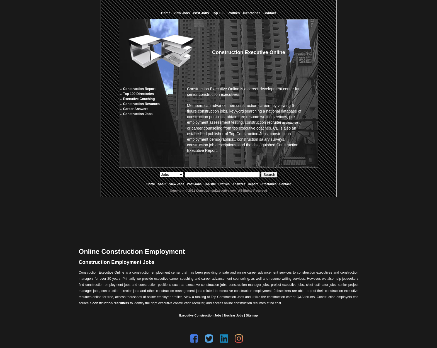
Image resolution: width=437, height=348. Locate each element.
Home (165, 13)
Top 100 (218, 13)
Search (269, 174)
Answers (238, 184)
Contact (269, 13)
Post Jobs (201, 13)
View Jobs (181, 13)
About (162, 184)
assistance (289, 122)
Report (253, 184)
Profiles (233, 13)
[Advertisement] (218, 217)
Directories (252, 13)
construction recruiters (111, 303)
